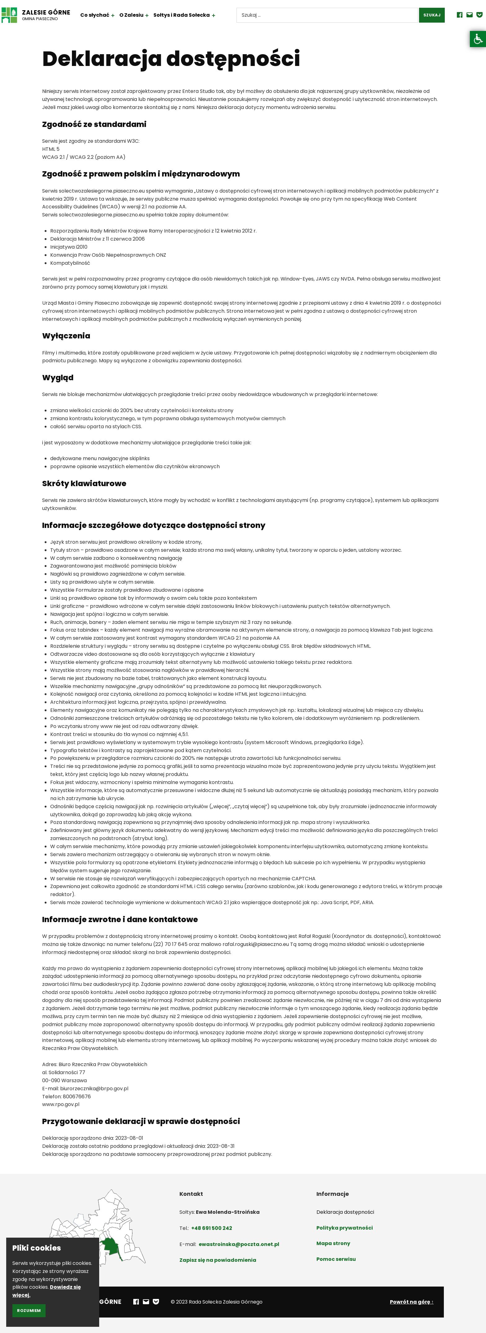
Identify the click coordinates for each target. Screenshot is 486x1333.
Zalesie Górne (54, 12)
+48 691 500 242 (211, 1228)
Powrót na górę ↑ (412, 1301)
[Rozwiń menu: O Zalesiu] (155, 15)
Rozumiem (29, 1310)
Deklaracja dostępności (345, 1212)
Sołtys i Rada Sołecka (190, 15)
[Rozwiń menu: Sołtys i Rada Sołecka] (221, 15)
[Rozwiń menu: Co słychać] (121, 15)
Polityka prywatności (344, 1227)
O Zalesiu (140, 15)
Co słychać (103, 15)
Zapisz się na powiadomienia (217, 1260)
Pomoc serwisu (336, 1259)
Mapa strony (333, 1243)
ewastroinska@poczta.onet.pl (239, 1244)
